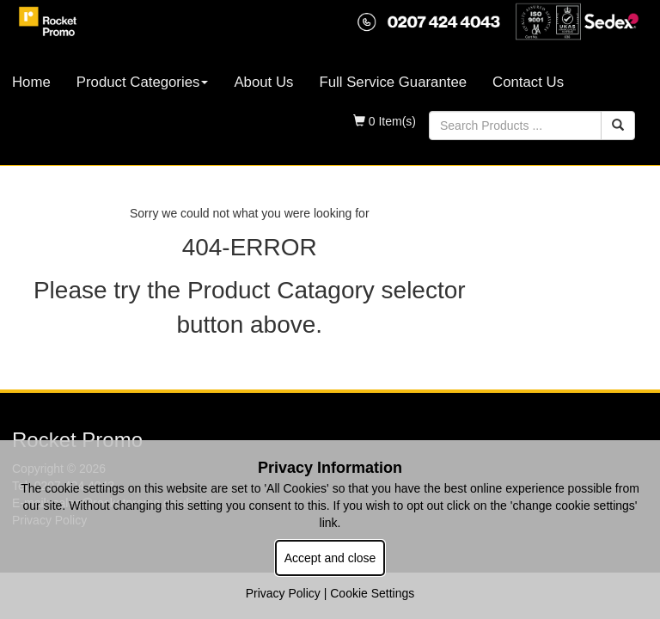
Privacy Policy (283, 593)
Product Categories (142, 82)
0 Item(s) (384, 121)
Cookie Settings (372, 593)
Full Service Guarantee (393, 82)
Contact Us (528, 82)
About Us (263, 82)
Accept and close (330, 558)
